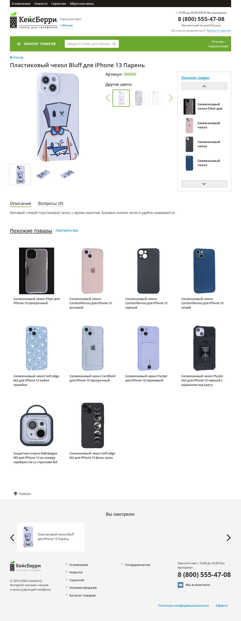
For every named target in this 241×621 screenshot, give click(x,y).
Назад (16, 57)
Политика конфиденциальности (183, 605)
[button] (107, 98)
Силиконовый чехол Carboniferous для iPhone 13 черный (146, 303)
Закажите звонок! (219, 31)
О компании (21, 3)
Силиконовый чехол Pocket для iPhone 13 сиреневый (146, 378)
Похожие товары (31, 230)
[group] (121, 98)
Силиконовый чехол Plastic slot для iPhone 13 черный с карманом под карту (202, 380)
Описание (20, 203)
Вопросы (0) (50, 203)
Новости (41, 3)
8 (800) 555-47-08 (201, 19)
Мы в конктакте (194, 585)
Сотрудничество (137, 565)
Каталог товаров (36, 43)
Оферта (222, 605)
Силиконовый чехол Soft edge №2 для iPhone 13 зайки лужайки (36, 380)
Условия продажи (83, 587)
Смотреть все (67, 230)
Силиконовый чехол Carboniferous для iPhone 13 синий (202, 303)
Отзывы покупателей (218, 43)
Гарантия (58, 3)
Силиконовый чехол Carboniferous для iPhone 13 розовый (90, 303)
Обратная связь (82, 3)
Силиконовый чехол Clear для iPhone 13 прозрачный (36, 301)
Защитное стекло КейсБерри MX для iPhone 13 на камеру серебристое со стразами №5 (35, 457)
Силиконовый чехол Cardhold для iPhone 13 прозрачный (92, 378)
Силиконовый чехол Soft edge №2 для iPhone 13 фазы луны (92, 455)
